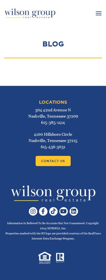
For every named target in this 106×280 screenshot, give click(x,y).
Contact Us (53, 161)
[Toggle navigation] (97, 13)
